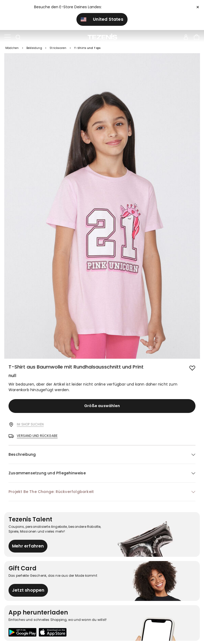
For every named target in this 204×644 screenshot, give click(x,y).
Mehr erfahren (28, 546)
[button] (102, 454)
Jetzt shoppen (28, 590)
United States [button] (102, 19)
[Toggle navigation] (7, 37)
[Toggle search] (18, 37)
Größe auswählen (102, 405)
